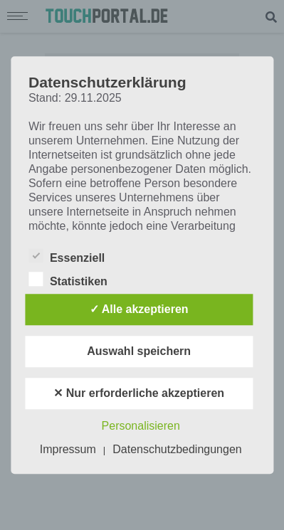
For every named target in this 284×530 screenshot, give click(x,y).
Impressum (68, 449)
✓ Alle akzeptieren (139, 309)
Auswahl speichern (139, 351)
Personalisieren (141, 426)
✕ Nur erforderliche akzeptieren (138, 393)
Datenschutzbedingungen (176, 449)
